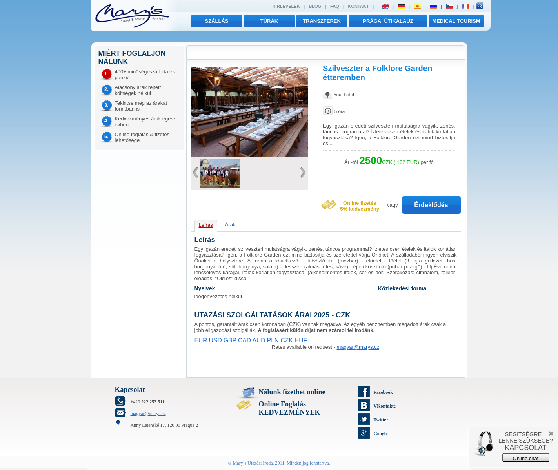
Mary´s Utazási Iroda (253, 463)
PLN (273, 340)
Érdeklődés (431, 205)
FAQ (334, 6)
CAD (244, 340)
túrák (269, 21)
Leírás (206, 225)
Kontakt (358, 6)
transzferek (322, 21)
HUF (300, 340)
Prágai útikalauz (388, 21)
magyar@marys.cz (357, 347)
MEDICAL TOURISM (456, 21)
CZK (286, 340)
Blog (315, 6)
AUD (258, 340)
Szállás (217, 21)
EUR (200, 340)
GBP (230, 340)
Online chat (526, 458)
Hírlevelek (286, 6)
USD (215, 340)
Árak (230, 225)
